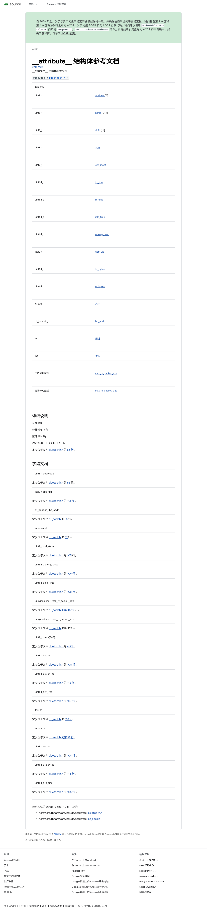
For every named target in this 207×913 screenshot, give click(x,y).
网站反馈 (69, 906)
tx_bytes (100, 269)
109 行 (71, 573)
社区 (23, 906)
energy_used (102, 234)
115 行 (71, 683)
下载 (6, 870)
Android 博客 (78, 870)
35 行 (68, 719)
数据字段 (37, 67)
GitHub (8, 892)
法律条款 (34, 906)
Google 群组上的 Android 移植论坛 (90, 892)
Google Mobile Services (151, 881)
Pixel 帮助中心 (146, 865)
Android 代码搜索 (56, 4)
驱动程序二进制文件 (14, 886)
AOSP (35, 49)
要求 (6, 865)
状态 (97, 147)
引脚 (98, 130)
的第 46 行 (68, 610)
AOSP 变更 (68, 33)
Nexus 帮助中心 (147, 870)
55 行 (70, 450)
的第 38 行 (67, 737)
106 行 (71, 792)
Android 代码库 (12, 860)
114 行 (71, 774)
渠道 (97, 338)
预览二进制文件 (12, 876)
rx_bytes (100, 286)
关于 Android (11, 906)
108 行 (71, 592)
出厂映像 (8, 881)
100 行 (71, 664)
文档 (31, 4)
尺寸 (97, 303)
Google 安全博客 (80, 876)
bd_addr (100, 321)
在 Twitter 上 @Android (84, 860)
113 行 (71, 501)
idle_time (100, 217)
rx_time (99, 199)
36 (66, 519)
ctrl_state (100, 164)
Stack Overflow (147, 886)
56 (69, 482)
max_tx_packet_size (106, 373)
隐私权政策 (56, 906)
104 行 (71, 755)
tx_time (99, 182)
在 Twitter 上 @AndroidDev (86, 865)
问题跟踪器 (145, 892)
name (98, 112)
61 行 (70, 646)
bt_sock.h (55, 519)
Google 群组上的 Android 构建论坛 (90, 886)
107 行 (71, 701)
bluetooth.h (58, 77)
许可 (44, 906)
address (100, 95)
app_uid (99, 251)
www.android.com (149, 876)
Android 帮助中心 (148, 860)
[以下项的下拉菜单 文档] (38, 4)
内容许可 (58, 834)
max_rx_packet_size (106, 390)
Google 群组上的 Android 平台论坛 (90, 881)
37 (66, 537)
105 (69, 555)
